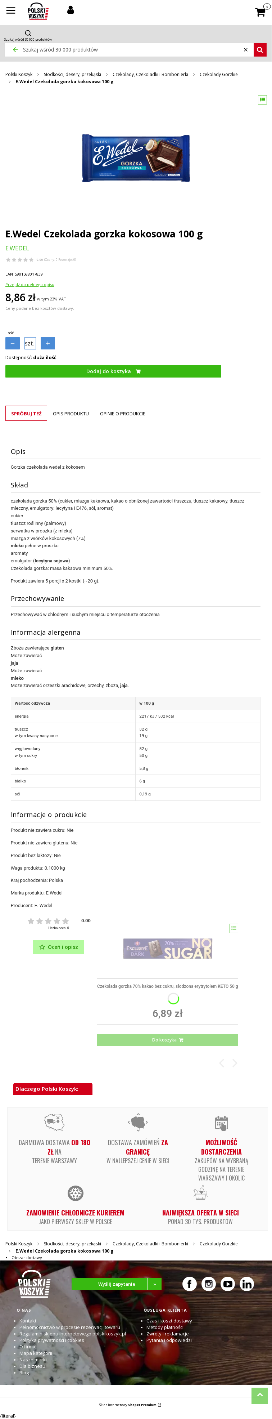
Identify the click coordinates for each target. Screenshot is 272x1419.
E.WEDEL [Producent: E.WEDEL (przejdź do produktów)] (17, 248)
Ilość (9, 332)
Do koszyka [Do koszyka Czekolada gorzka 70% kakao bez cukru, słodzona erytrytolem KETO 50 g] (164, 1040)
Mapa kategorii (35, 1353)
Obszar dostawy (27, 1257)
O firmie (28, 1346)
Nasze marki (33, 1359)
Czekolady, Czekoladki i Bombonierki (150, 74)
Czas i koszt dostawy (169, 1320)
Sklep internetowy (128, 1404)
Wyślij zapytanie (130, 1284)
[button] (10, 11)
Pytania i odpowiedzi (169, 1340)
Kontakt (27, 1320)
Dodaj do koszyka (108, 371)
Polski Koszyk (18, 74)
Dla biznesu (32, 1366)
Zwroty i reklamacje (167, 1333)
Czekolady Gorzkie (219, 74)
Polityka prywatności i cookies (51, 1340)
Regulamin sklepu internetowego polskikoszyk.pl (72, 1333)
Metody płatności (164, 1327)
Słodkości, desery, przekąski (72, 74)
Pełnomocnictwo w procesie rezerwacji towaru (69, 1327)
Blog (24, 1372)
